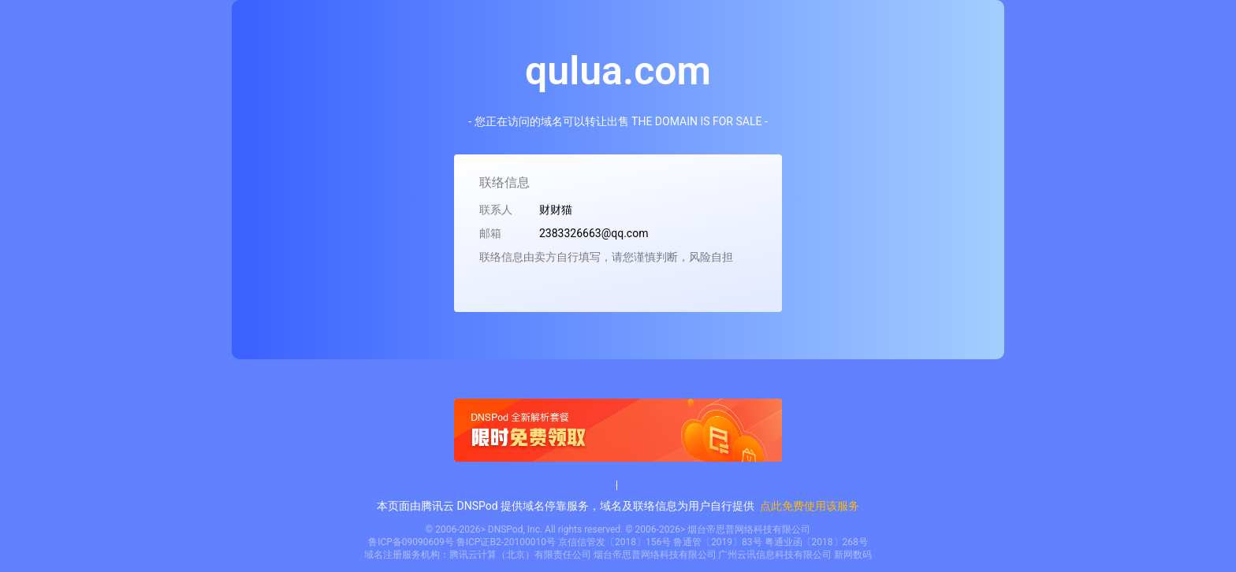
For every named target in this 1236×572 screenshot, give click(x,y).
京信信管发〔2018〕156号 (614, 542)
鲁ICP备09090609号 (411, 542)
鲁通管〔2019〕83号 (717, 542)
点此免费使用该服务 (809, 506)
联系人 (495, 209)
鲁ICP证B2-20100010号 (506, 542)
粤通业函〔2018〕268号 (816, 542)
